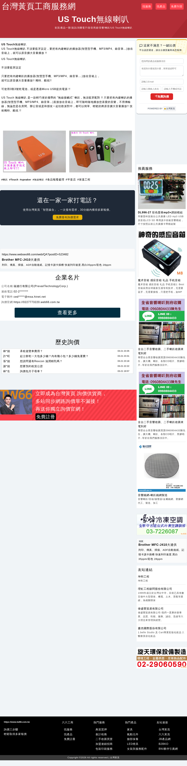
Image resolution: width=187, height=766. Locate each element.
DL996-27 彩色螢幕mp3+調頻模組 (160, 214)
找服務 (146, 6)
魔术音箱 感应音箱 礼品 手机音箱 (159, 281)
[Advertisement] (67, 238)
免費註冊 (69, 740)
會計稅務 (101, 735)
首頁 (57, 27)
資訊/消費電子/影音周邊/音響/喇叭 (90, 27)
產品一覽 (65, 27)
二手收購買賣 (104, 740)
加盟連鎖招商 (104, 745)
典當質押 (101, 731)
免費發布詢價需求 (67, 217)
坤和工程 (143, 578)
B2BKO (163, 745)
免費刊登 (176, 6)
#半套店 (71, 179)
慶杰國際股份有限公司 (152, 629)
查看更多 (67, 312)
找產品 (161, 6)
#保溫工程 (83, 179)
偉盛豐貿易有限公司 (151, 610)
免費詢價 (162, 98)
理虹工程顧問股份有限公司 (155, 590)
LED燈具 (132, 745)
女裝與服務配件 (137, 750)
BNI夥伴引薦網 (168, 750)
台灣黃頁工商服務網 (39, 6)
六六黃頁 (164, 735)
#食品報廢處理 (55, 179)
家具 (130, 731)
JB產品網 (165, 740)
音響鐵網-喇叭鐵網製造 (153, 496)
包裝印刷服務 (104, 750)
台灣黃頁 (164, 731)
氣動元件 (132, 735)
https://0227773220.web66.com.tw (37, 302)
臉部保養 (132, 740)
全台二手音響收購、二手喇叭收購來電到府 (161, 352)
